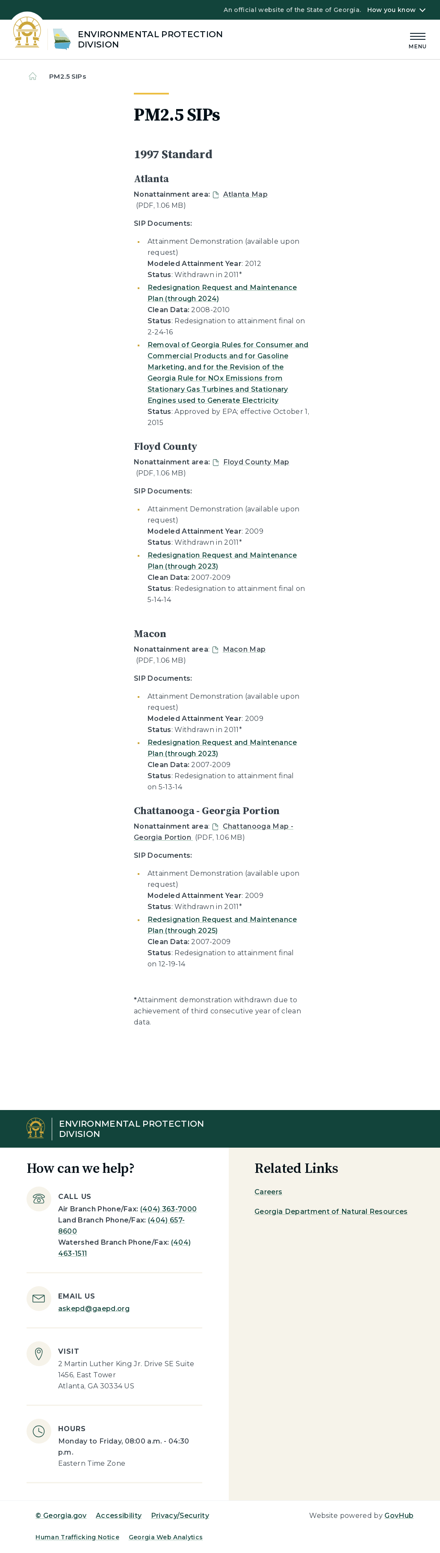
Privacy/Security (180, 1516)
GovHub (398, 1516)
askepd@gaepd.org (94, 1309)
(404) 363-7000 (168, 1209)
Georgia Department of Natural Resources (331, 1212)
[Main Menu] (418, 40)
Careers (268, 1192)
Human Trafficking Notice (77, 1537)
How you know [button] (391, 9)
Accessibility (119, 1516)
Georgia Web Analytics (166, 1537)
